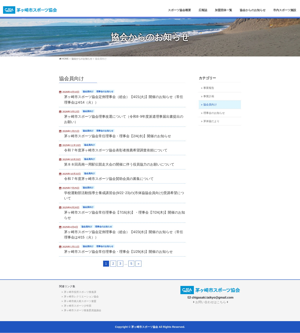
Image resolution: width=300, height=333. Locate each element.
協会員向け (88, 91)
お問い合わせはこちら (210, 302)
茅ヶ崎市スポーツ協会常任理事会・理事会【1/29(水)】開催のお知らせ (118, 252)
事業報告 (208, 88)
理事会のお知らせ (104, 91)
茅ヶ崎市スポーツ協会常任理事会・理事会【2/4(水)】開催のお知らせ (117, 136)
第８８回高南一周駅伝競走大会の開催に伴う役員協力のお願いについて (119, 164)
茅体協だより (211, 121)
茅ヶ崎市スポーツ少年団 (77, 305)
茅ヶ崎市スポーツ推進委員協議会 (82, 310)
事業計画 (208, 96)
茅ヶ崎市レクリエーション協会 (81, 296)
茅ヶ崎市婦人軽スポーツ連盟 (80, 301)
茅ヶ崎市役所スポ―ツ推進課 (80, 292)
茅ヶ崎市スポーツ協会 (144, 326)
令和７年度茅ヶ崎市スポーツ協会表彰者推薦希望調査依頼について (115, 150)
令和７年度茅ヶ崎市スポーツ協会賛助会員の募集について (109, 179)
